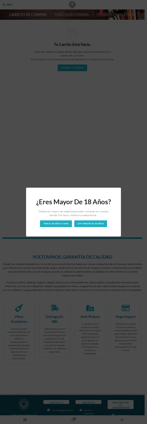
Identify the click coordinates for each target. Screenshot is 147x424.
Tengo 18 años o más (56, 223)
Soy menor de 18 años (90, 223)
